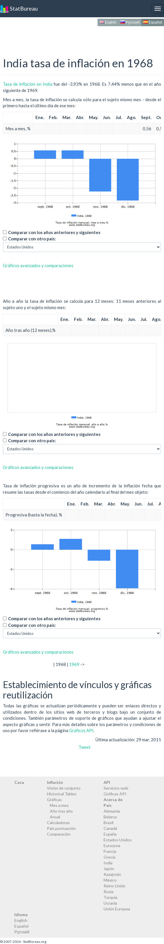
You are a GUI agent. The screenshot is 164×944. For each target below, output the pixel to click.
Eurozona (112, 845)
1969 (74, 664)
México (110, 880)
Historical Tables (62, 793)
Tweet (85, 747)
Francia (110, 851)
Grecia (109, 857)
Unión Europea (117, 908)
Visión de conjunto (64, 788)
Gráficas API (115, 793)
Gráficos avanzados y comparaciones (38, 265)
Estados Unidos (118, 839)
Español (152, 22)
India (108, 862)
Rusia (108, 891)
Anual (55, 816)
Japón (109, 868)
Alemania (112, 811)
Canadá (110, 828)
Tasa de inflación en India (27, 84)
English (108, 22)
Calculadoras (58, 822)
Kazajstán (112, 874)
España (110, 834)
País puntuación (61, 828)
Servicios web (116, 788)
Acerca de (113, 799)
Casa (19, 782)
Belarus (110, 816)
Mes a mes (59, 805)
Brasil (108, 822)
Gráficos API (81, 730)
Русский (130, 22)
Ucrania (110, 903)
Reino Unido (114, 885)
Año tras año (61, 811)
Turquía (110, 897)
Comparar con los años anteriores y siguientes (54, 232)
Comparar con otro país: (32, 238)
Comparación (58, 834)
